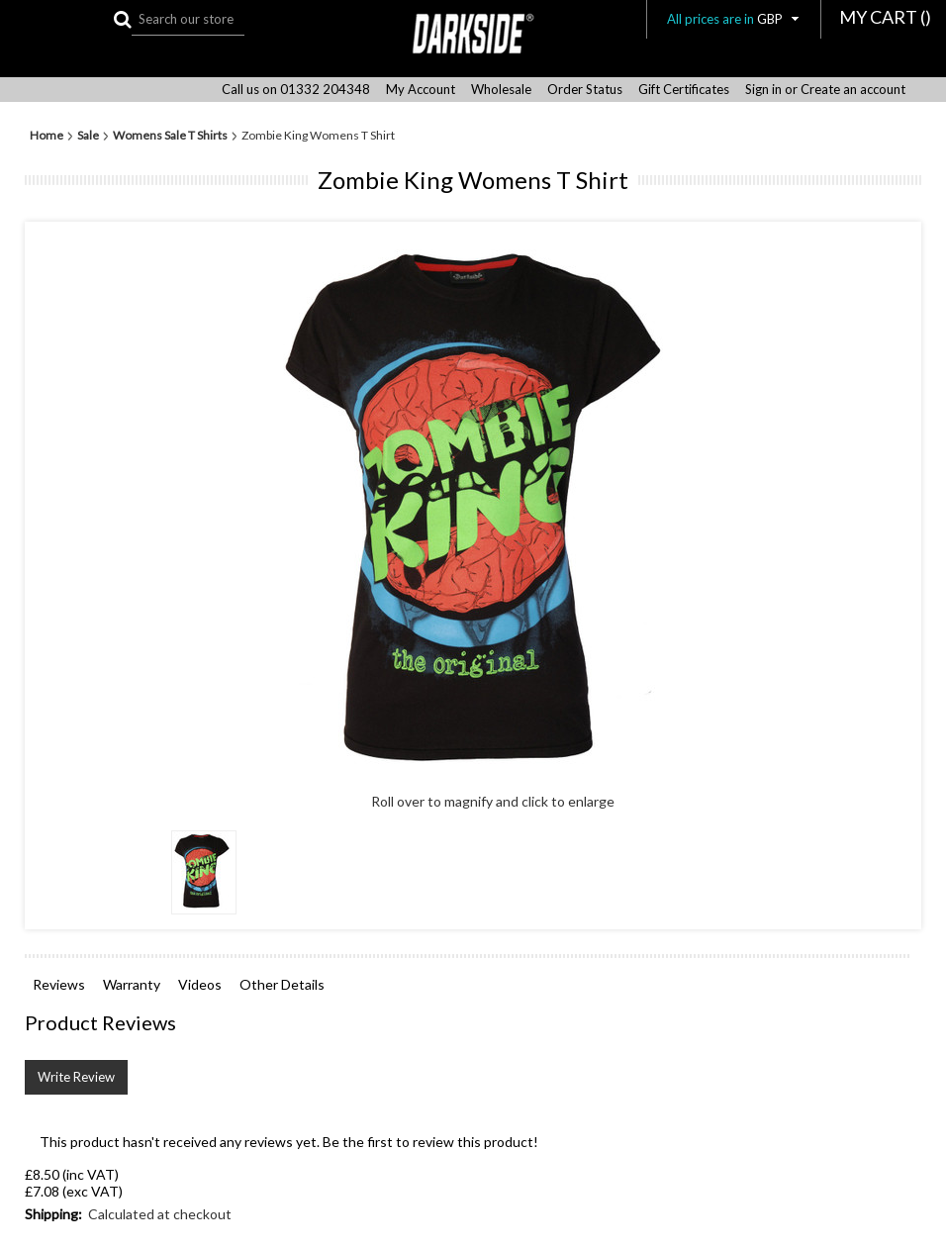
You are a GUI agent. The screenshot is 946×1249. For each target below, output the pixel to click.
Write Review (76, 1077)
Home (46, 136)
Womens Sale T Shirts (170, 136)
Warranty (131, 984)
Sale (88, 136)
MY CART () (885, 17)
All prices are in (734, 19)
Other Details (282, 984)
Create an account (853, 89)
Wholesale (501, 89)
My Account (420, 89)
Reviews (59, 984)
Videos (200, 984)
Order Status (584, 89)
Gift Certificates (683, 89)
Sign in (763, 89)
